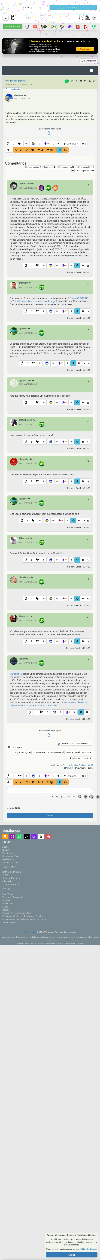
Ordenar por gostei (85, 170)
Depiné (25, 283)
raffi (23, 658)
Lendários (71, 143)
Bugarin (25, 538)
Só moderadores (66, 167)
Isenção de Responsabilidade (16, 913)
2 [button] (13, 143)
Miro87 (20, 95)
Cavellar (26, 459)
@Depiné (16, 674)
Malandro (26, 577)
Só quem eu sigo (33, 167)
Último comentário (85, 167)
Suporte (6, 900)
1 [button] (31, 442)
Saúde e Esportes (11, 878)
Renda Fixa (8, 859)
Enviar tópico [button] (15, 747)
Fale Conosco (9, 903)
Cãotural (6, 881)
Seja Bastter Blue (10, 884)
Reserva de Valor (10, 856)
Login (26, 7)
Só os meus (49, 167)
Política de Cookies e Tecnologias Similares (23, 916)
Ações (5, 847)
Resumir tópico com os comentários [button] (74, 744)
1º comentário (73, 752)
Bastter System (12, 26)
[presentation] (47, 797)
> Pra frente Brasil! (85, 765)
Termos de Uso (9, 922)
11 (67, 81)
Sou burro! (15, 808)
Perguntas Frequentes (13, 897)
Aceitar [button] (71, 1255)
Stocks (5, 850)
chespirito (26, 183)
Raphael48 (27, 420)
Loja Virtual (7, 894)
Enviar (50, 815)
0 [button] (26, 143)
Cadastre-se (73, 7)
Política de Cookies (88, 1249)
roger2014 (27, 380)
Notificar (86, 752)
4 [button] (31, 598)
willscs (25, 328)
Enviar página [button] (89, 61)
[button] (6, 18)
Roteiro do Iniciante (11, 872)
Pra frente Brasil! (15, 81)
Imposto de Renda (11, 862)
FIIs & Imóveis (9, 853)
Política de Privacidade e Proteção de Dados (24, 919)
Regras (5, 910)
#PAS (5, 875)
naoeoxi (25, 616)
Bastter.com (30, 932)
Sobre (5, 906)
